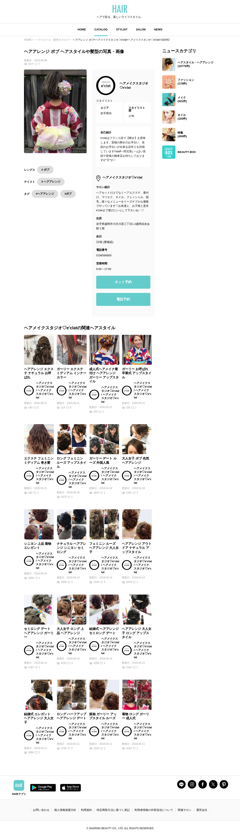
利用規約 (86, 810)
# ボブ (45, 169)
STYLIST (121, 29)
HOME (82, 29)
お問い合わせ (41, 810)
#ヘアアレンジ (45, 193)
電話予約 (123, 299)
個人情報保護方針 (65, 810)
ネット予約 (123, 282)
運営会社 (201, 810)
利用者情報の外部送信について (153, 810)
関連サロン (185, 810)
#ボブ (68, 193)
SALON (141, 29)
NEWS (158, 29)
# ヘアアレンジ (50, 181)
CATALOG (100, 29)
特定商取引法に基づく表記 (113, 810)
